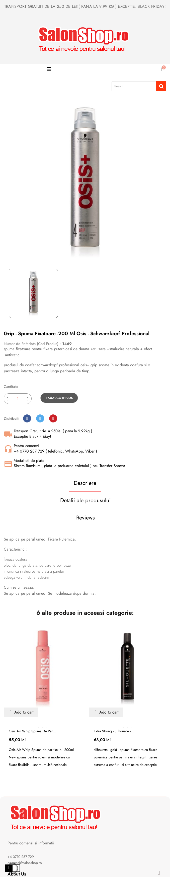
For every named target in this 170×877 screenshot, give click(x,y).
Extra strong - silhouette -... (114, 731)
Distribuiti (27, 418)
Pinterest (53, 418)
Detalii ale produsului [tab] (85, 500)
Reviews (85, 517)
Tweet (40, 418)
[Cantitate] (18, 399)
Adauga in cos (59, 398)
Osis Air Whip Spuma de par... (32, 731)
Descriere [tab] (85, 483)
